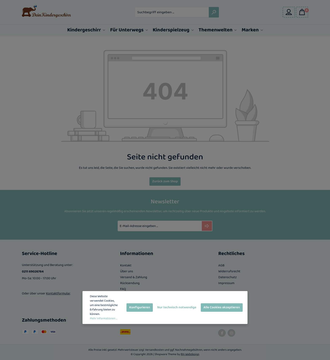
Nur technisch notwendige (176, 307)
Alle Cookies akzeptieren (222, 307)
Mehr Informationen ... (103, 318)
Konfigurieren (139, 307)
